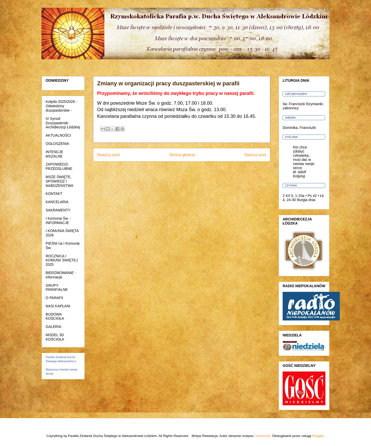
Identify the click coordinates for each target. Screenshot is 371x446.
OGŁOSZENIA (57, 144)
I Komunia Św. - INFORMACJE (58, 220)
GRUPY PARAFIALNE (57, 287)
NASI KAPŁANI (58, 306)
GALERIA (53, 327)
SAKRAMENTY (58, 210)
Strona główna (182, 155)
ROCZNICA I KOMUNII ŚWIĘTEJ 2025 (62, 260)
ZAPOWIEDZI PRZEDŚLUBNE (59, 166)
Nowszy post (108, 155)
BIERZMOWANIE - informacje (61, 275)
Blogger (318, 436)
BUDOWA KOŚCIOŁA (55, 316)
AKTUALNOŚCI (58, 135)
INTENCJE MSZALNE (54, 154)
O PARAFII (54, 298)
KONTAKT (54, 194)
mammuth (262, 436)
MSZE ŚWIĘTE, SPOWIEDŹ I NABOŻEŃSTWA (59, 181)
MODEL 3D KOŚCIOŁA (55, 337)
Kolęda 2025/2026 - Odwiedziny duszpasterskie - (61, 106)
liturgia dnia (306, 200)
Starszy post (255, 155)
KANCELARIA (57, 202)
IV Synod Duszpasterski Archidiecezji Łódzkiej (63, 123)
